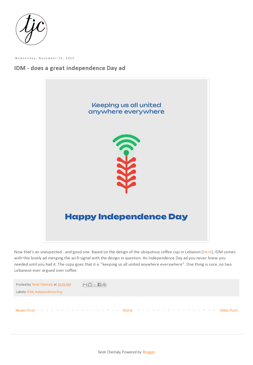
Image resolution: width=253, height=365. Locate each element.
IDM (30, 292)
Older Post (229, 311)
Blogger (148, 352)
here (207, 252)
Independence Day (48, 292)
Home (127, 311)
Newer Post (25, 311)
